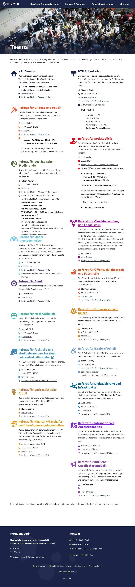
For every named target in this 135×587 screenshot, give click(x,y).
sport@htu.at (27, 305)
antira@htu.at (27, 417)
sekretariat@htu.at (89, 98)
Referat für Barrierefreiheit (97, 349)
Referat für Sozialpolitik (95, 139)
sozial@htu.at (87, 161)
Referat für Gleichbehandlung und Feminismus (98, 224)
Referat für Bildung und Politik (39, 106)
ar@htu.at (25, 185)
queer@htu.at (27, 270)
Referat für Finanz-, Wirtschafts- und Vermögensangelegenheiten (41, 431)
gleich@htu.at (87, 258)
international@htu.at (90, 450)
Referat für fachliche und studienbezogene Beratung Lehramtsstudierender (37, 357)
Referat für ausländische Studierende (35, 160)
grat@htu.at (26, 341)
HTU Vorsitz (26, 72)
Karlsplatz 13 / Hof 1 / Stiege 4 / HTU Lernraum (101, 165)
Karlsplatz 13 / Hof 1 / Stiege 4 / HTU (37, 97)
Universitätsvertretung (32, 83)
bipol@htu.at (27, 129)
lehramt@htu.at (28, 381)
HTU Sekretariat (89, 72)
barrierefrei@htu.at (89, 365)
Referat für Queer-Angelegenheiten (31, 242)
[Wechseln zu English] (67, 578)
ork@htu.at (86, 337)
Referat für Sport (30, 289)
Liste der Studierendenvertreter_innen (101, 505)
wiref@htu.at (27, 459)
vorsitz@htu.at (27, 93)
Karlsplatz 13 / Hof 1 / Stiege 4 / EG (96, 101)
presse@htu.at (87, 297)
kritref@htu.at (87, 493)
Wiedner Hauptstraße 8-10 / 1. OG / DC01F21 (41, 384)
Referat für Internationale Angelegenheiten (96, 426)
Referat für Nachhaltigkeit (36, 318)
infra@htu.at (86, 411)
